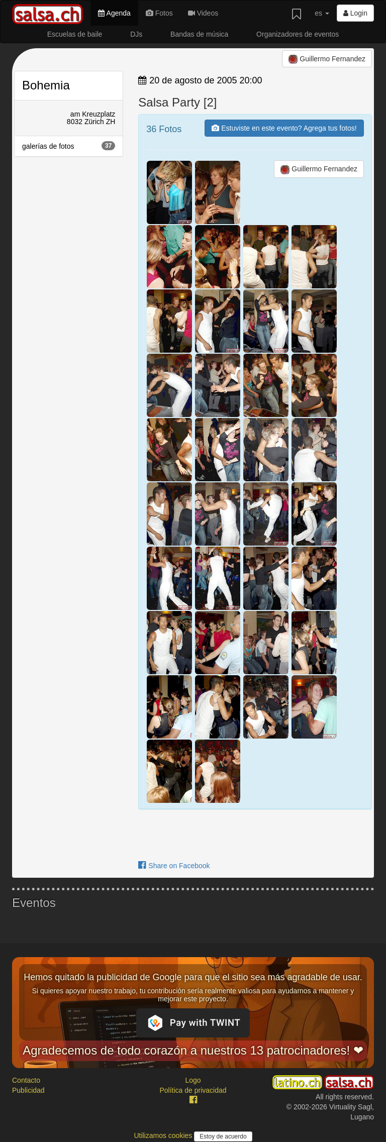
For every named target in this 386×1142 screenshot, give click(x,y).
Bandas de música (199, 34)
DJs (136, 34)
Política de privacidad (192, 1090)
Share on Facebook (174, 866)
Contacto (26, 1080)
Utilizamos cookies (164, 1135)
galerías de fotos (68, 145)
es (322, 13)
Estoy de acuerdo (223, 1136)
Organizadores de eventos (297, 34)
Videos (203, 13)
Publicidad (28, 1090)
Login (355, 13)
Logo (193, 1080)
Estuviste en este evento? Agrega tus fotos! (284, 128)
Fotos (159, 13)
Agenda (114, 13)
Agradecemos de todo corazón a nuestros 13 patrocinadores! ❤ (193, 1050)
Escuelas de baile (75, 34)
